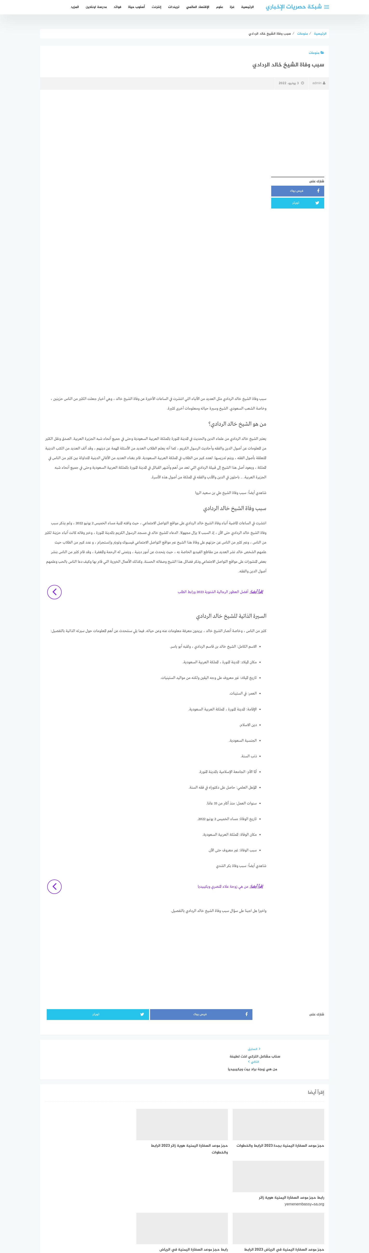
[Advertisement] (184, 128)
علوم (219, 7)
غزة (232, 7)
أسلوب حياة (136, 7)
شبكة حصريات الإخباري (294, 7)
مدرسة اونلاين (96, 7)
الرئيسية (247, 7)
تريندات (173, 7)
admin (318, 83)
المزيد (75, 7)
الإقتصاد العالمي (197, 7)
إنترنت (156, 7)
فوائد (117, 7)
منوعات (316, 53)
